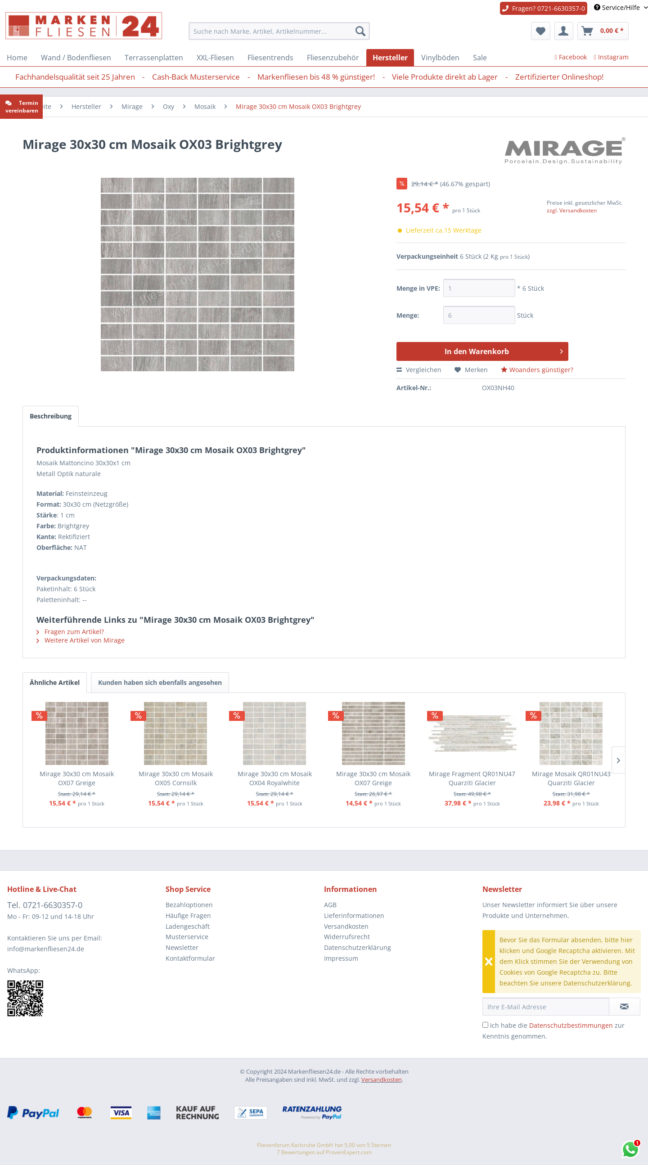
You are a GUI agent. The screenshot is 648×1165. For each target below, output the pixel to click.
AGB (330, 904)
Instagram (611, 57)
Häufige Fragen (188, 915)
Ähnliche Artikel (55, 682)
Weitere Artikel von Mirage (80, 640)
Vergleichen (418, 369)
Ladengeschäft (188, 926)
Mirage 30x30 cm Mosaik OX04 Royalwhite (275, 778)
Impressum (341, 958)
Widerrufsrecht (347, 936)
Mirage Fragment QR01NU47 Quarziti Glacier (472, 778)
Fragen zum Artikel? (70, 631)
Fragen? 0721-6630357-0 (543, 8)
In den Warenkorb (503, 350)
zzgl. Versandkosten (572, 210)
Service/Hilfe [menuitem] (618, 7)
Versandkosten (346, 926)
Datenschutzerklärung (357, 947)
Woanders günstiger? (537, 369)
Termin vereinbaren (21, 106)
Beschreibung (51, 416)
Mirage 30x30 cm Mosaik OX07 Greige (77, 778)
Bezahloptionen (189, 904)
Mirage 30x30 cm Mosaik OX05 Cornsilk (176, 778)
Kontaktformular (190, 958)
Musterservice (187, 936)
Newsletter (182, 947)
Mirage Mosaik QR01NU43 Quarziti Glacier (571, 778)
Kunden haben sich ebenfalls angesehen (160, 682)
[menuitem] (279, 31)
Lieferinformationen (354, 915)
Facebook (571, 57)
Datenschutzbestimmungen (571, 1025)
